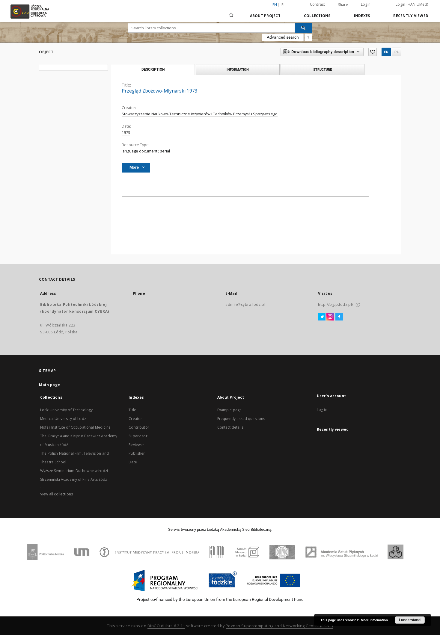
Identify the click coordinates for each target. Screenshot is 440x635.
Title (132, 409)
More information (374, 620)
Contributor (139, 427)
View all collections (56, 494)
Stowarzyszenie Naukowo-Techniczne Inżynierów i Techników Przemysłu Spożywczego (200, 114)
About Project (265, 15)
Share (343, 4)
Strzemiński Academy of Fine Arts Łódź (73, 479)
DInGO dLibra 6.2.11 (166, 625)
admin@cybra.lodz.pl (245, 304)
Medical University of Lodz (63, 418)
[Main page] (231, 12)
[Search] (303, 28)
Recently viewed (410, 15)
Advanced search (283, 37)
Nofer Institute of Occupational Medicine (75, 427)
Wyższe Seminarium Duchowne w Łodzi (74, 470)
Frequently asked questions (241, 418)
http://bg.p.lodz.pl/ (335, 304)
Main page (49, 384)
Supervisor (138, 436)
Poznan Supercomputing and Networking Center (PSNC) (279, 625)
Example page (229, 409)
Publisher (137, 453)
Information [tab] (238, 69)
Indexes (362, 15)
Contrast (317, 4)
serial (165, 151)
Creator (135, 418)
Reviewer (136, 444)
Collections (317, 15)
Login (365, 4)
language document (139, 151)
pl (283, 5)
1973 (126, 132)
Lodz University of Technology (66, 409)
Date (133, 462)
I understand (410, 620)
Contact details (230, 427)
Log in (322, 409)
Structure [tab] (322, 69)
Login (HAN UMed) (412, 4)
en (386, 52)
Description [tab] (153, 69)
